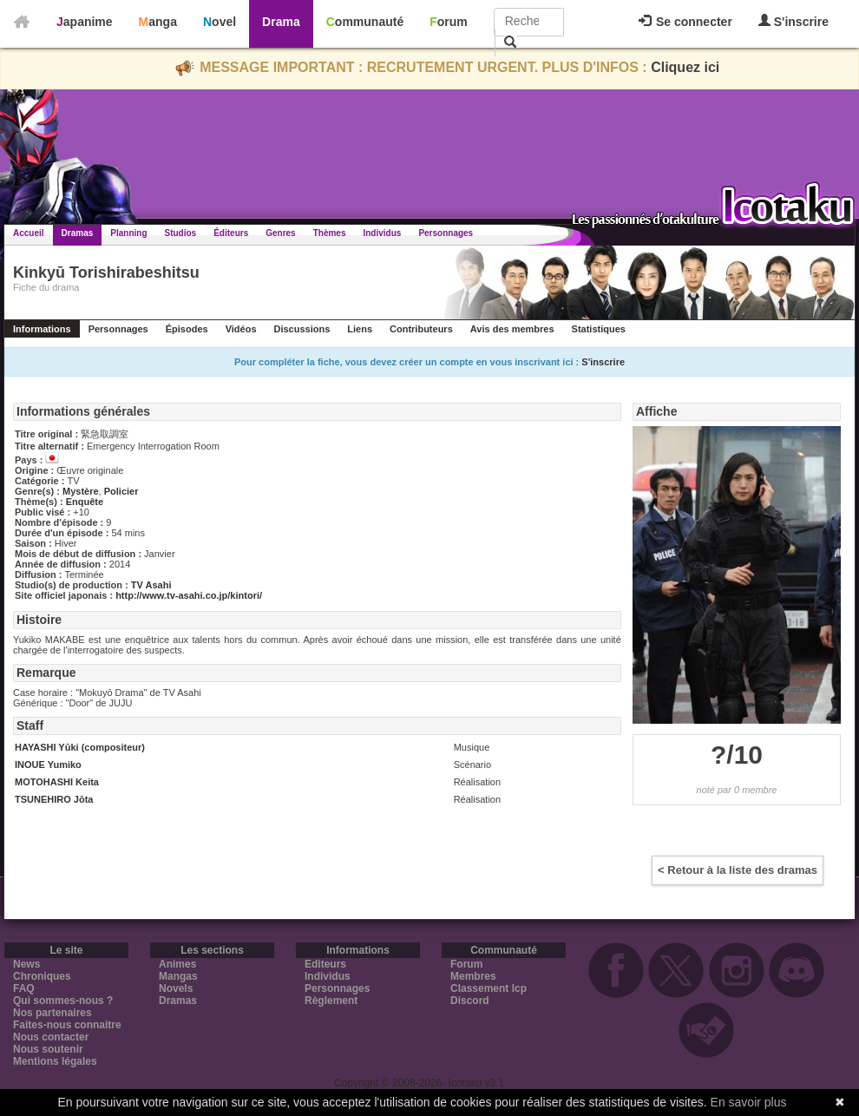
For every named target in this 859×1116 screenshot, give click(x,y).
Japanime (84, 22)
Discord (469, 1001)
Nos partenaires (52, 1013)
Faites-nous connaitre (67, 1025)
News (26, 964)
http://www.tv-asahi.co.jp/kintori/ (188, 595)
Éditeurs (230, 233)
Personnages (445, 233)
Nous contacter (51, 1037)
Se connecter (685, 22)
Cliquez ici (685, 67)
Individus (382, 233)
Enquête (84, 501)
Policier (121, 491)
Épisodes (187, 329)
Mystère (80, 491)
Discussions (302, 329)
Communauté (364, 22)
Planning (128, 233)
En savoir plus (749, 1102)
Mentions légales (55, 1061)
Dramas (78, 233)
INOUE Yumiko (48, 764)
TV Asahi (151, 585)
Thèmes (329, 233)
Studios (181, 233)
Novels (176, 988)
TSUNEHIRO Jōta (54, 799)
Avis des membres (512, 329)
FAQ (24, 988)
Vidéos (241, 329)
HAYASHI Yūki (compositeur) (80, 747)
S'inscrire (793, 21)
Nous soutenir (48, 1049)
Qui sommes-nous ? (63, 1001)
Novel (219, 22)
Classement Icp (488, 988)
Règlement (331, 1001)
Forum (449, 22)
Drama (281, 22)
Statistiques (599, 329)
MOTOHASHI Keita (57, 782)
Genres (280, 233)
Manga (158, 22)
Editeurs (325, 964)
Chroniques (42, 976)
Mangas (178, 976)
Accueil (28, 233)
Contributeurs (421, 329)
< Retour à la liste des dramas (737, 869)
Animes (177, 964)
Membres (473, 976)
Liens (359, 329)
